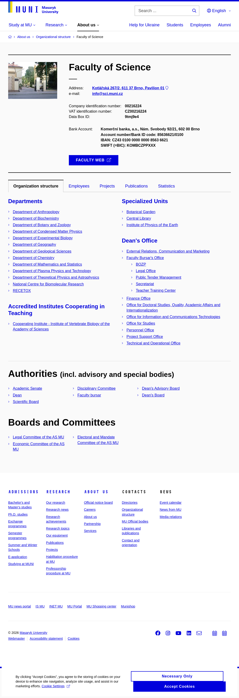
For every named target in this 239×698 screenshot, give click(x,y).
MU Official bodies (135, 521)
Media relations (171, 517)
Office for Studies (141, 323)
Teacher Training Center (156, 290)
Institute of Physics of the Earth (152, 225)
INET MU (56, 606)
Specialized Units (145, 201)
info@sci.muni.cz (107, 94)
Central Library (139, 218)
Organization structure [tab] (35, 186)
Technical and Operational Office (153, 343)
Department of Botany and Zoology (42, 225)
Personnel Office (140, 330)
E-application (17, 557)
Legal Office (146, 271)
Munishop (128, 606)
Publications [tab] (136, 186)
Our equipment (57, 535)
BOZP (141, 264)
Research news (57, 509)
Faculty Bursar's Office (145, 258)
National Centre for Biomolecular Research (48, 284)
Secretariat (145, 284)
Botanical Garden (141, 212)
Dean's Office (139, 240)
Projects (52, 550)
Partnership (92, 524)
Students (175, 25)
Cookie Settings (56, 688)
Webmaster (16, 638)
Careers (90, 509)
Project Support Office (145, 337)
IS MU (40, 606)
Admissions (23, 491)
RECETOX (22, 291)
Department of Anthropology (36, 212)
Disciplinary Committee (96, 388)
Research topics (57, 528)
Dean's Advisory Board (160, 388)
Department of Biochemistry (36, 218)
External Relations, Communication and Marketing (168, 251)
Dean (17, 395)
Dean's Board (153, 395)
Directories (129, 502)
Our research (55, 502)
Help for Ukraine (144, 25)
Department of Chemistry (33, 258)
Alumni (224, 25)
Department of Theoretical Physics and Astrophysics (56, 277)
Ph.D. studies (18, 514)
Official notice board (98, 502)
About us (96, 491)
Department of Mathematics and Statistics (47, 264)
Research (58, 491)
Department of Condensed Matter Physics (47, 231)
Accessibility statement (46, 638)
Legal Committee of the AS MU (38, 437)
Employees (200, 25)
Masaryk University (33, 633)
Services (90, 531)
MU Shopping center (101, 606)
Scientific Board (26, 402)
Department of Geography (34, 245)
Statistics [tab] (166, 186)
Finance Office (139, 298)
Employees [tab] (79, 186)
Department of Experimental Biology (43, 238)
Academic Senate (27, 388)
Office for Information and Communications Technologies (173, 317)
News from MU (170, 509)
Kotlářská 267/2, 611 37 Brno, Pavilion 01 (130, 88)
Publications (55, 543)
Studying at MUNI (21, 564)
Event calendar (170, 502)
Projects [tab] (107, 186)
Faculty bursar (89, 395)
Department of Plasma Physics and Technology (52, 271)
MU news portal (19, 606)
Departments (25, 201)
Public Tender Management (158, 277)
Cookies (74, 638)
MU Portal (74, 606)
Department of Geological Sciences (42, 251)
